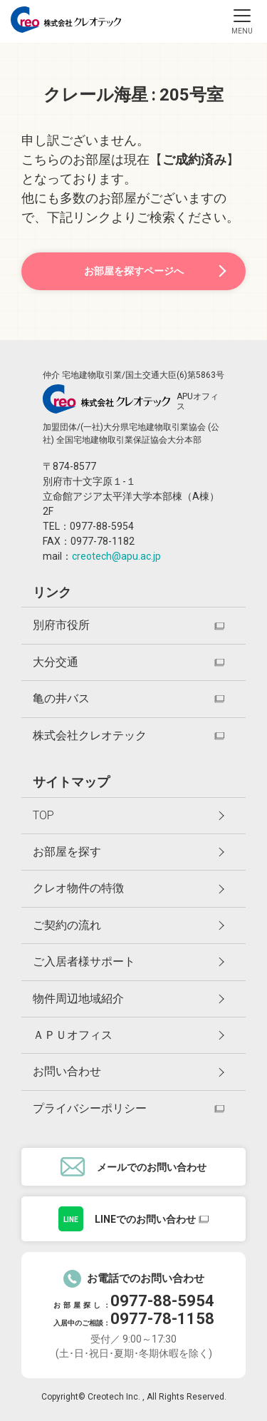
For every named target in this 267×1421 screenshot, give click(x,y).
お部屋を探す (128, 851)
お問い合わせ (128, 1071)
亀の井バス (61, 698)
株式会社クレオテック (90, 735)
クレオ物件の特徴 (128, 888)
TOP (128, 815)
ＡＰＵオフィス (128, 1035)
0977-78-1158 (162, 1319)
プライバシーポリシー (90, 1108)
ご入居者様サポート (128, 961)
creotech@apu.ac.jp (116, 556)
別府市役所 (61, 625)
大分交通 (55, 662)
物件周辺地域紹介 (128, 998)
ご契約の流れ (128, 925)
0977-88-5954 (162, 1301)
